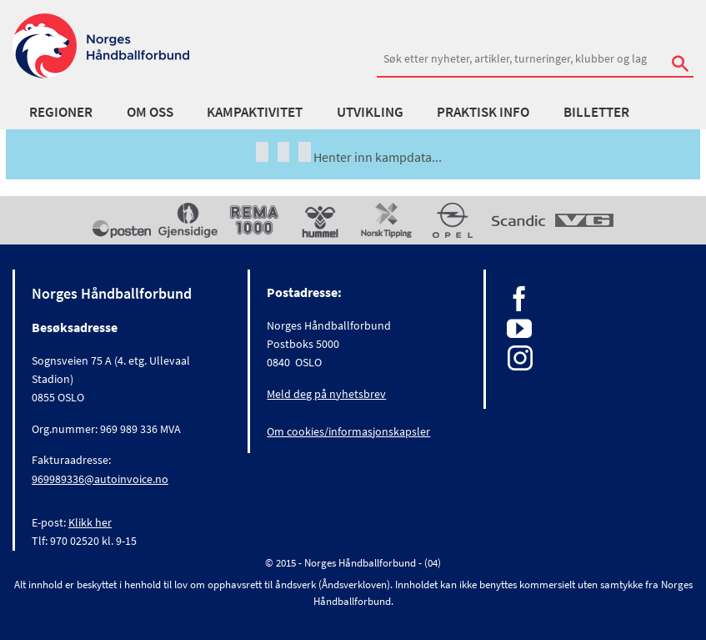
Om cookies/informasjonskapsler (348, 431)
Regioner (61, 112)
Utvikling (370, 112)
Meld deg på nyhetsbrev (326, 393)
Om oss (150, 112)
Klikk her (90, 522)
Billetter (596, 112)
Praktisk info (483, 112)
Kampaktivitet (255, 112)
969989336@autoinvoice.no (100, 478)
